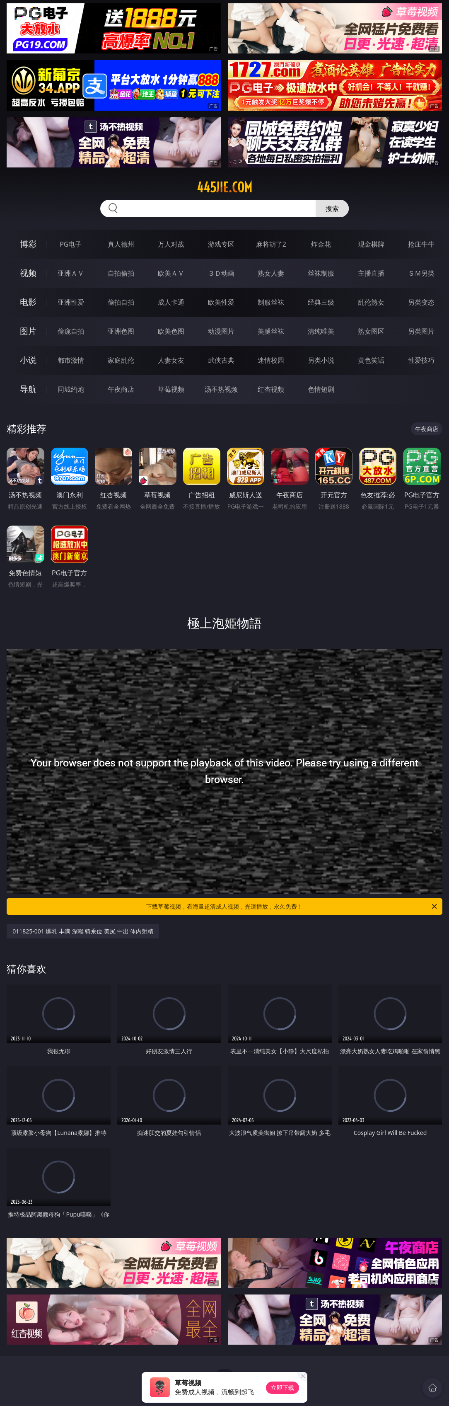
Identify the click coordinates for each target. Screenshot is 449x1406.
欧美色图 (171, 331)
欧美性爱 (221, 302)
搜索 (332, 208)
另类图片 (421, 331)
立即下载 (282, 1387)
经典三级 (321, 302)
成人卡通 (171, 302)
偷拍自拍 (121, 302)
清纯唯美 (321, 331)
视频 (28, 273)
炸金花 (321, 244)
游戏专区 (221, 244)
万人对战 (171, 244)
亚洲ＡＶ (71, 273)
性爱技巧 (421, 360)
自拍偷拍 (121, 273)
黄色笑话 (371, 360)
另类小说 (321, 360)
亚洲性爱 (71, 302)
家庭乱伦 (121, 360)
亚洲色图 (121, 331)
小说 (28, 360)
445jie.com (224, 187)
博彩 (28, 244)
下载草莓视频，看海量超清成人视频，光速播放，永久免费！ (292, 906)
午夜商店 (121, 389)
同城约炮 (71, 389)
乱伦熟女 (371, 302)
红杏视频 (271, 389)
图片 (28, 331)
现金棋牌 (371, 244)
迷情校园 (271, 360)
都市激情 (71, 360)
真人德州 (121, 244)
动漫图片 (221, 331)
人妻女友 (171, 360)
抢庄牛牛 (421, 244)
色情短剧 (321, 389)
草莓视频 (171, 389)
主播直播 (371, 273)
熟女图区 (371, 331)
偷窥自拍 (71, 331)
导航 (28, 389)
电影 (28, 302)
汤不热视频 (221, 389)
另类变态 (421, 302)
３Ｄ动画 (221, 273)
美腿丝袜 (271, 331)
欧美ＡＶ (171, 273)
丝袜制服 (321, 273)
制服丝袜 (271, 302)
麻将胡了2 (271, 244)
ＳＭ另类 (421, 273)
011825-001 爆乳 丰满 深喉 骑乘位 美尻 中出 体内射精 (82, 931)
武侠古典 (221, 360)
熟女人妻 (271, 273)
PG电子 (71, 244)
